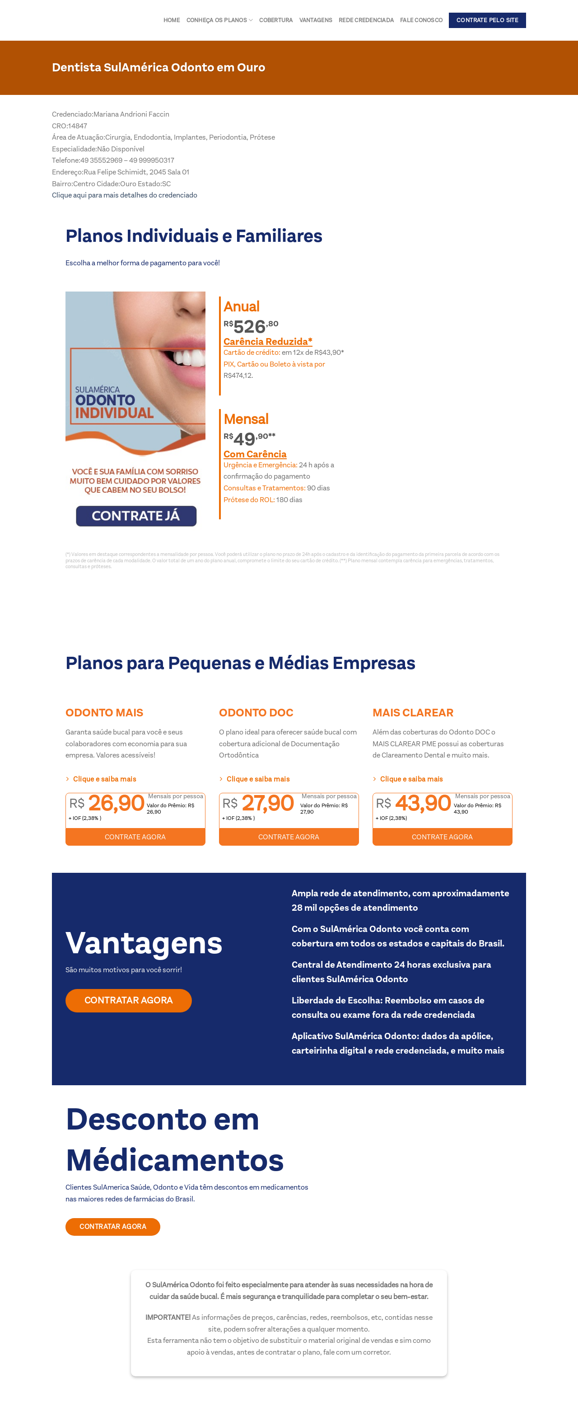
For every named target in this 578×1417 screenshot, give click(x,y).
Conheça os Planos (219, 20)
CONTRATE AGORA (135, 837)
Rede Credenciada (366, 20)
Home (171, 20)
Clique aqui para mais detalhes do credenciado (124, 195)
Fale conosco (421, 20)
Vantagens (315, 20)
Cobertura (276, 20)
